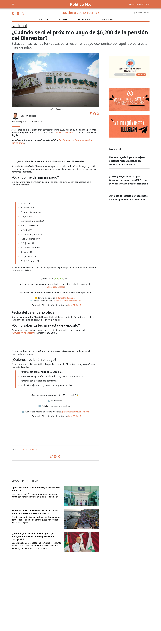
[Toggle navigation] (13, 4)
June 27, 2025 (74, 305)
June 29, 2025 (74, 416)
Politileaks (107, 19)
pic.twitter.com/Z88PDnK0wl (75, 411)
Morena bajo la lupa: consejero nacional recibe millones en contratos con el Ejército (127, 161)
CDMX (63, 19)
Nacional (43, 19)
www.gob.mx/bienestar (23, 332)
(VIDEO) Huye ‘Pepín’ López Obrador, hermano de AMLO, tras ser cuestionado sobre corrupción (128, 180)
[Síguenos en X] (23, 13)
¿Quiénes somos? (141, 12)
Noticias (25, 449)
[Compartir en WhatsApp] (91, 113)
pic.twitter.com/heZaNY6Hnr (67, 300)
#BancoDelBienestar (54, 287)
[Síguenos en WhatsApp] (13, 13)
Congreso (84, 19)
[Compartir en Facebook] (94, 113)
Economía (34, 449)
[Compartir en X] (98, 113)
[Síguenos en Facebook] (18, 13)
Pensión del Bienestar (66, 132)
